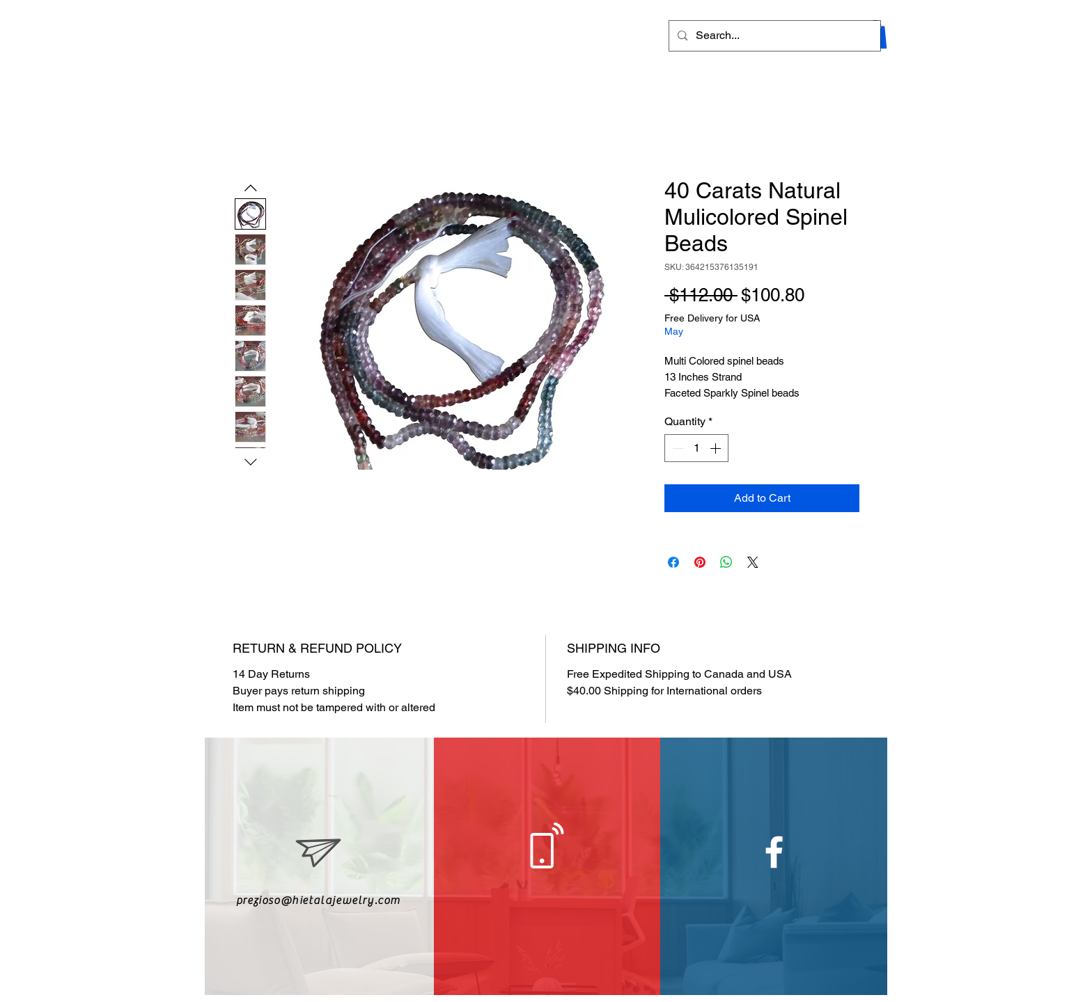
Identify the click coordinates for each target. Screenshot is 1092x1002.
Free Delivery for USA (712, 318)
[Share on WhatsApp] (726, 562)
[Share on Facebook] (673, 562)
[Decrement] (676, 448)
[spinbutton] (696, 448)
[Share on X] (752, 562)
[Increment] (716, 448)
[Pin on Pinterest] (700, 562)
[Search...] (773, 36)
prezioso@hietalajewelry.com (318, 900)
